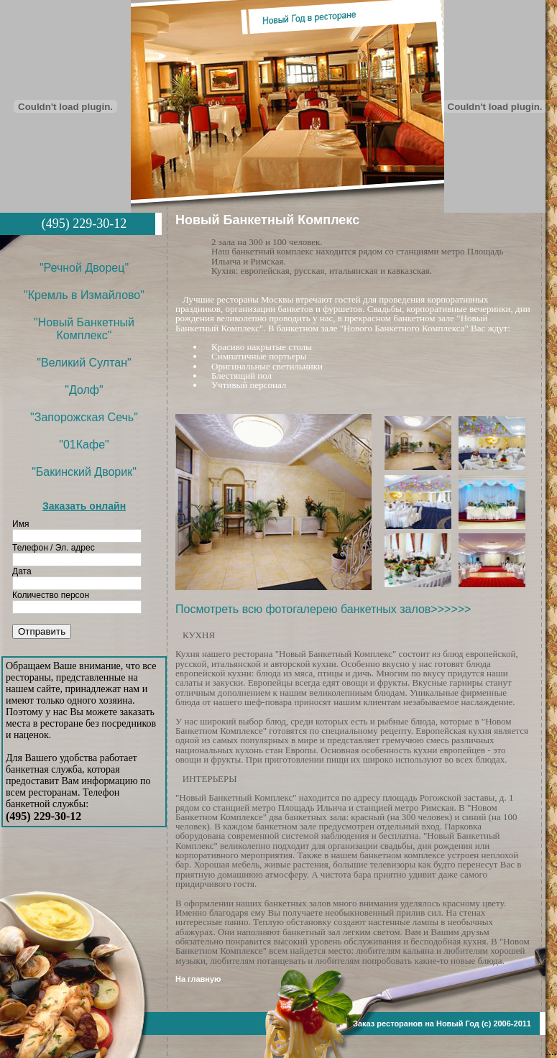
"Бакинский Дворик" (84, 472)
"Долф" (84, 390)
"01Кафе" (84, 444)
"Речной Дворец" (84, 268)
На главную (198, 979)
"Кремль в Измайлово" (84, 295)
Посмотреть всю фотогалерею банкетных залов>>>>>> (323, 609)
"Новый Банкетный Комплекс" (84, 328)
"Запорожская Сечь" (84, 417)
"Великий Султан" (84, 362)
